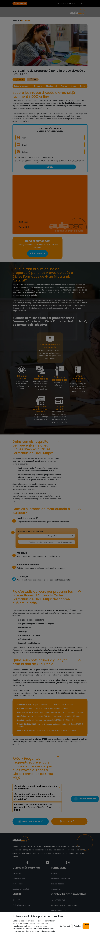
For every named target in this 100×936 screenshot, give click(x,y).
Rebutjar (77, 926)
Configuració (64, 926)
